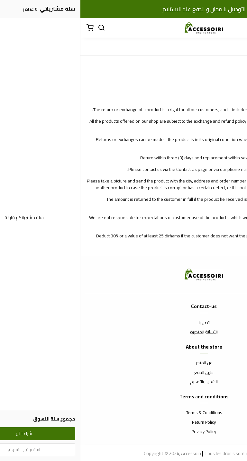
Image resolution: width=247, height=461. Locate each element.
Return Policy (123, 422)
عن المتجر (123, 363)
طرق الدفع (123, 372)
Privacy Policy (123, 432)
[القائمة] (237, 28)
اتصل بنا (123, 323)
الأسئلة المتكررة (123, 332)
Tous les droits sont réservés (154, 453)
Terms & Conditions (124, 413)
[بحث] (21, 28)
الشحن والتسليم (123, 382)
